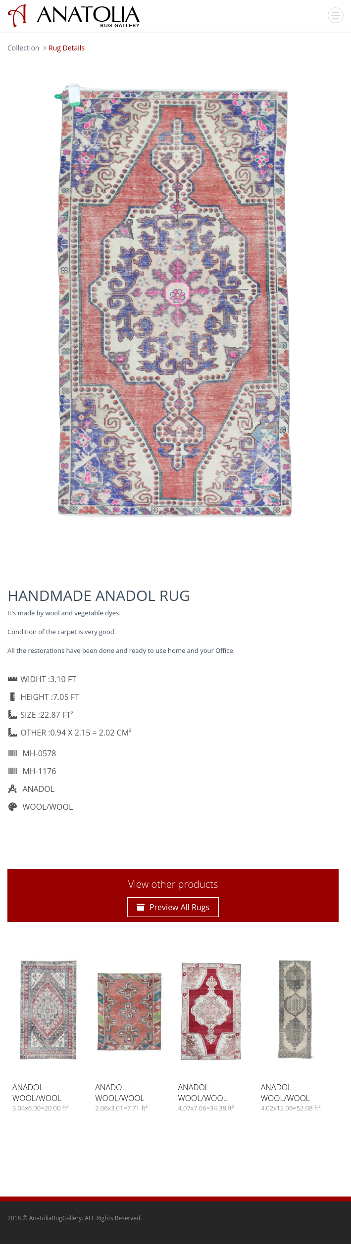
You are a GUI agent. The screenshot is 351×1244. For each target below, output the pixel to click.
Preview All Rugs (173, 907)
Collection (23, 47)
